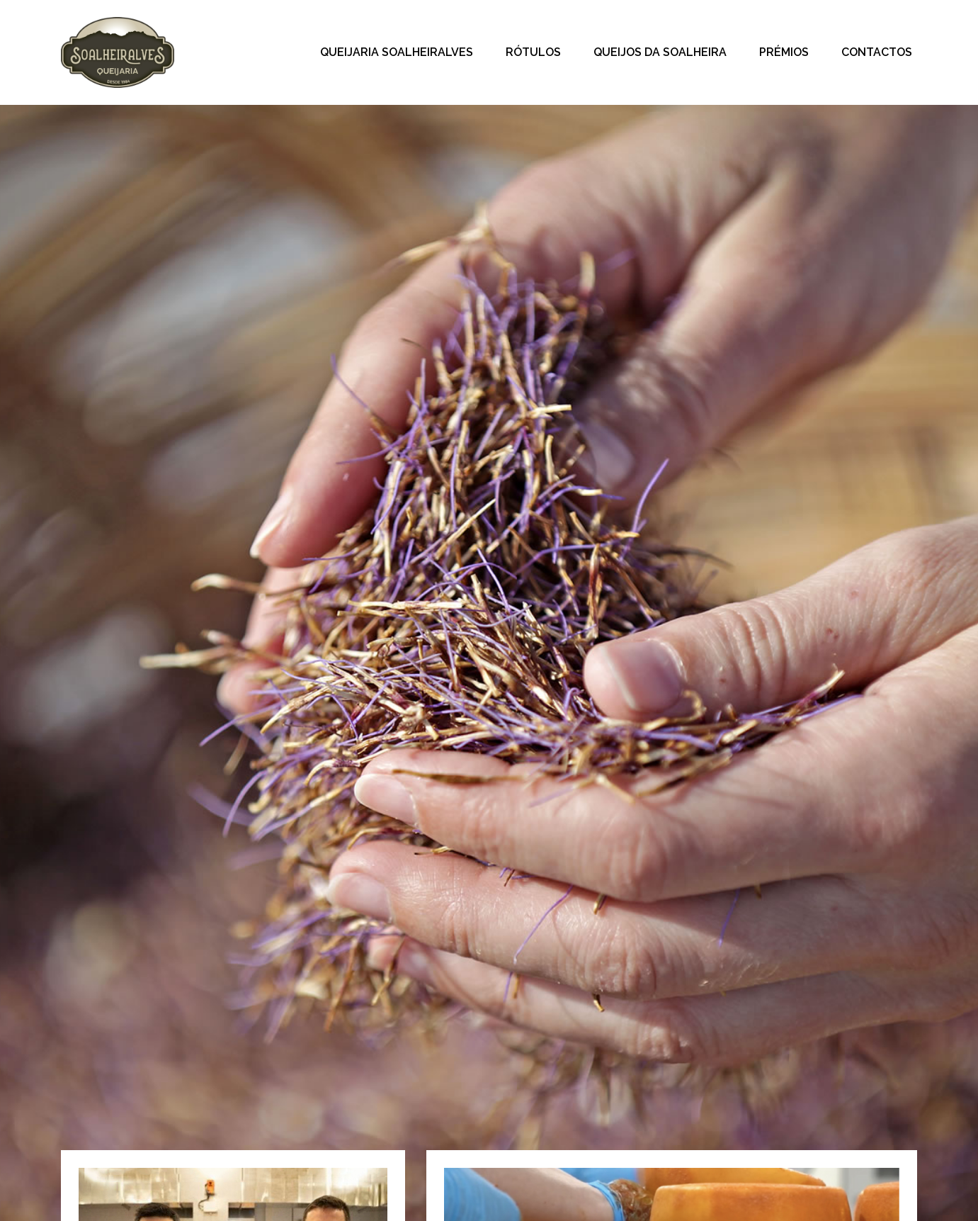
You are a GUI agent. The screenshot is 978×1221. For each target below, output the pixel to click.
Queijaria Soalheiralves (396, 52)
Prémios (784, 52)
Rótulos (533, 52)
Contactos (876, 52)
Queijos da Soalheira (660, 52)
